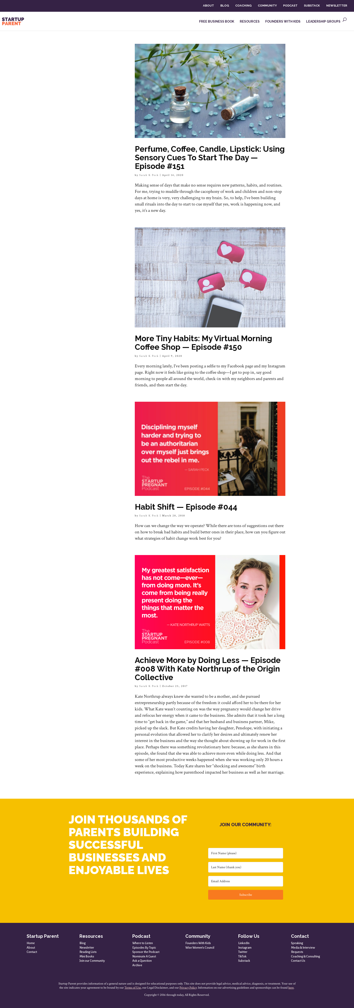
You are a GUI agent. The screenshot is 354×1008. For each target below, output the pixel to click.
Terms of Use (132, 988)
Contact (32, 952)
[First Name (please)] (245, 853)
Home (31, 943)
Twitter (242, 952)
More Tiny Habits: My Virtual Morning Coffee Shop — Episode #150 (203, 343)
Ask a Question (142, 960)
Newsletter (86, 947)
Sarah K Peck (149, 175)
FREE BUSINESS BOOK (216, 21)
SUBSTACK (312, 5)
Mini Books (86, 956)
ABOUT (208, 5)
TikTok (242, 956)
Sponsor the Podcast (145, 952)
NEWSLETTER (336, 5)
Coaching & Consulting (305, 956)
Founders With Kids (198, 943)
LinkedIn (243, 943)
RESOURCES (250, 21)
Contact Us (298, 960)
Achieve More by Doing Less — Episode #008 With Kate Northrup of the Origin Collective (208, 669)
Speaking (297, 943)
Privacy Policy (188, 988)
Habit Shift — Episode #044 (186, 506)
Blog (82, 943)
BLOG (224, 5)
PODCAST (290, 5)
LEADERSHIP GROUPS (323, 21)
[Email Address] (245, 881)
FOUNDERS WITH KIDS (282, 21)
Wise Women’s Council (199, 947)
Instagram (245, 947)
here (291, 988)
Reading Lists (88, 952)
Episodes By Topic (144, 947)
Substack (244, 960)
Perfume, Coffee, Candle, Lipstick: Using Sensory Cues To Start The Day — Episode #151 (210, 157)
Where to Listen (142, 943)
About (31, 947)
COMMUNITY (267, 5)
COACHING (243, 5)
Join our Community (92, 960)
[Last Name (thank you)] (245, 867)
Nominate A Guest (144, 956)
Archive (137, 965)
